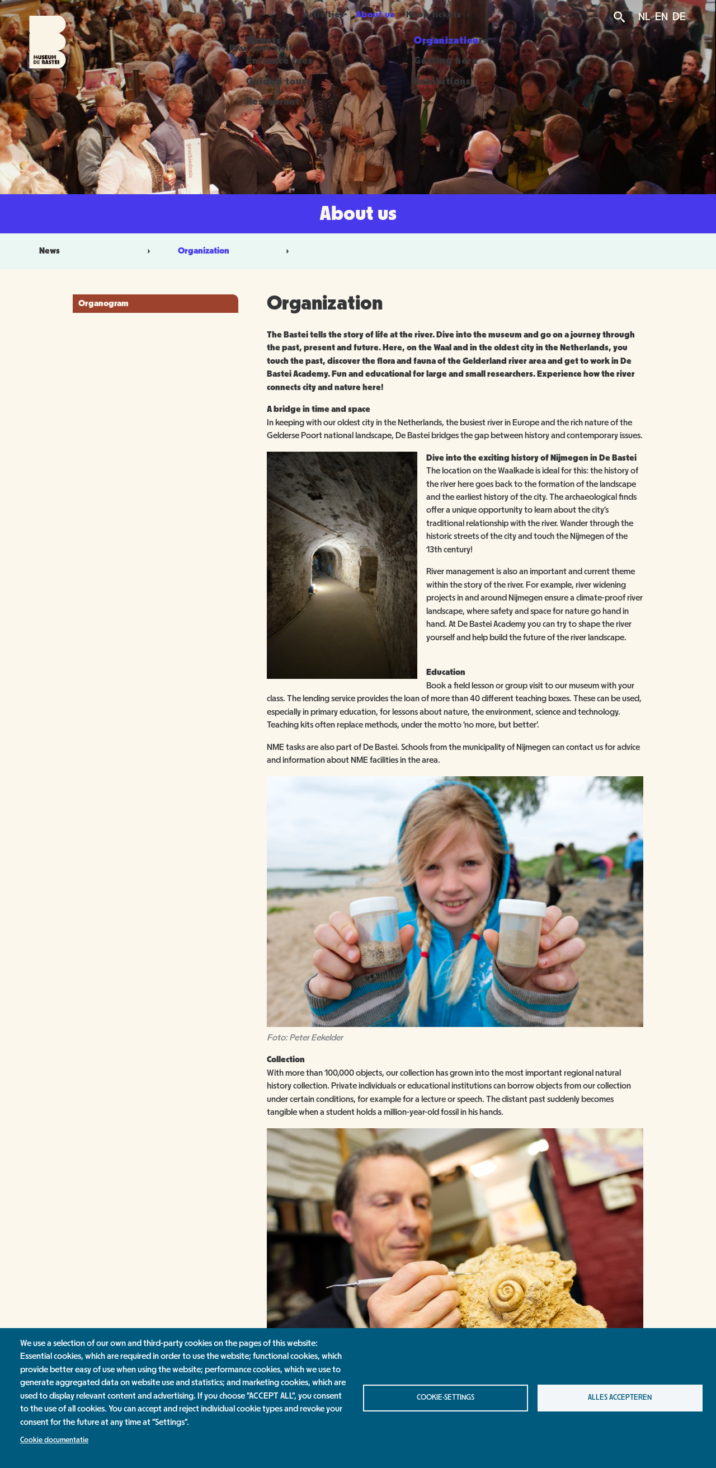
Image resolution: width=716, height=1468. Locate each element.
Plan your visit (247, 14)
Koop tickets (452, 14)
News (49, 250)
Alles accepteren (620, 1397)
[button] (342, 676)
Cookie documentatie (54, 1440)
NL (644, 16)
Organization (203, 250)
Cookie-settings (445, 1397)
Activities (322, 14)
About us (385, 14)
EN (661, 16)
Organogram (103, 303)
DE (679, 16)
